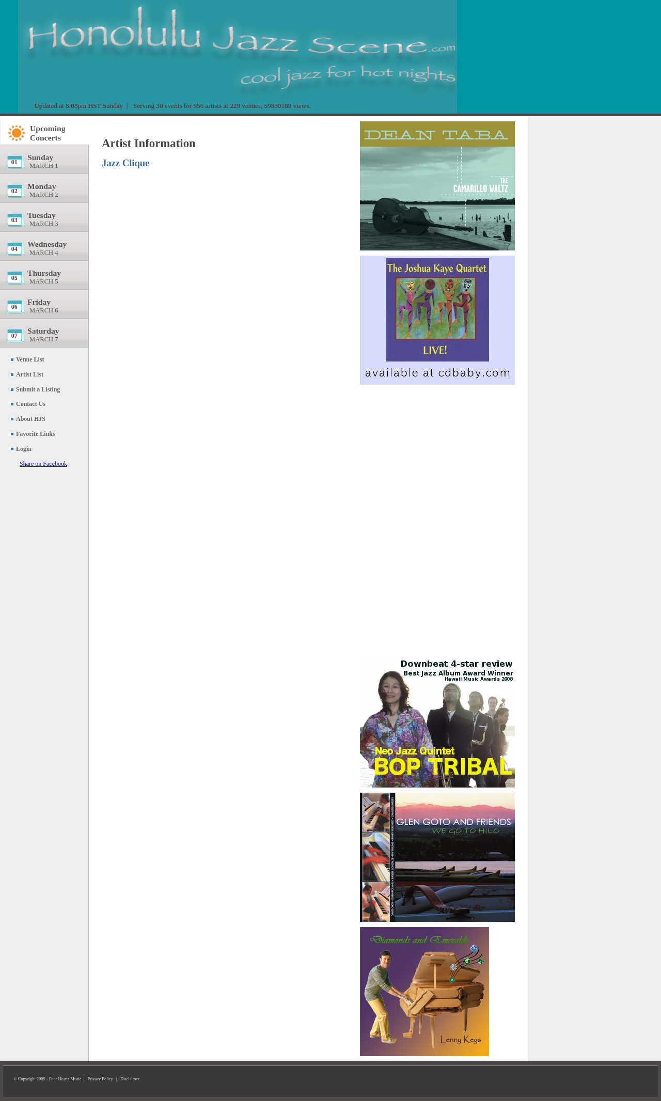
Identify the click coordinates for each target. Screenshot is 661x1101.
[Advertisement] (437, 451)
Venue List (30, 359)
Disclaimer (129, 1079)
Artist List (29, 374)
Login (24, 448)
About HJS (30, 418)
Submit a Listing (38, 389)
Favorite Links (35, 433)
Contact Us (30, 403)
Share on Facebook (43, 463)
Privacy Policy (100, 1079)
